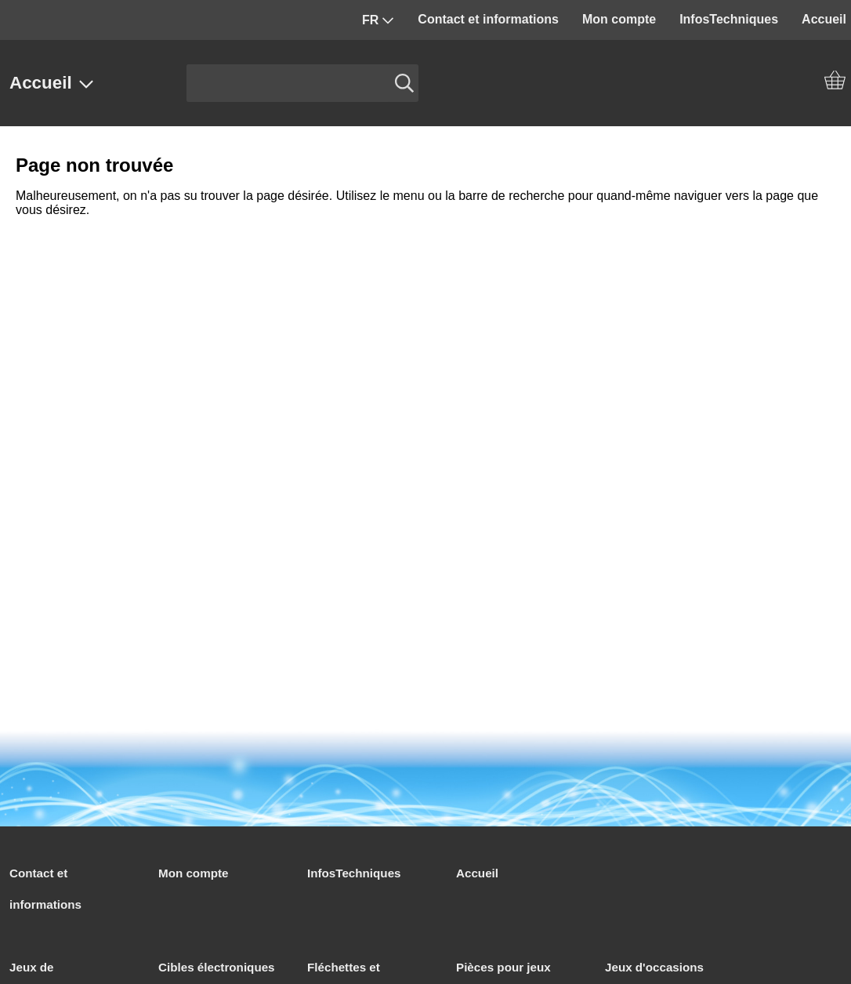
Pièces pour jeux (503, 967)
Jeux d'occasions (654, 967)
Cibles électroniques (216, 967)
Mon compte (619, 19)
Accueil (51, 83)
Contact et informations (488, 19)
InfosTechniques (728, 19)
